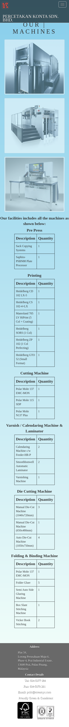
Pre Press (34, 230)
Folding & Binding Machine (34, 556)
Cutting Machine (34, 373)
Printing (34, 275)
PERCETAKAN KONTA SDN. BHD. (31, 17)
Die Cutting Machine (34, 491)
